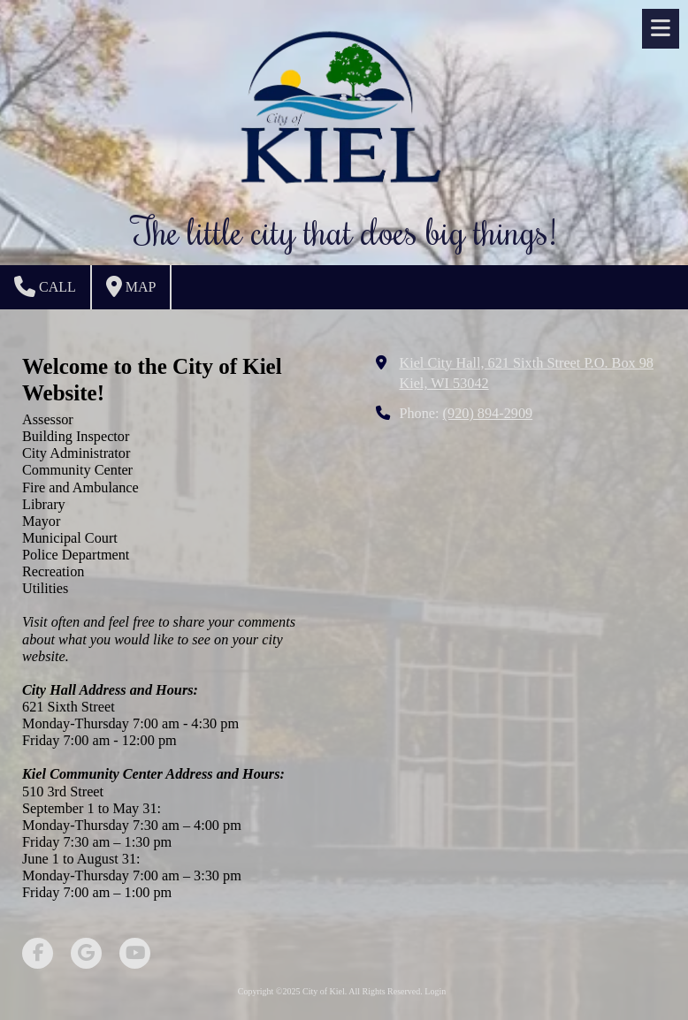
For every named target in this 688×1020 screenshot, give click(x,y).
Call (45, 286)
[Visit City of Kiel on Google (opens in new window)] (86, 953)
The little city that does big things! (344, 230)
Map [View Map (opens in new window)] (131, 286)
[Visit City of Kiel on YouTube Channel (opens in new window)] (134, 953)
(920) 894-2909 (488, 414)
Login (435, 991)
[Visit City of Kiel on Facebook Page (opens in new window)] (37, 953)
